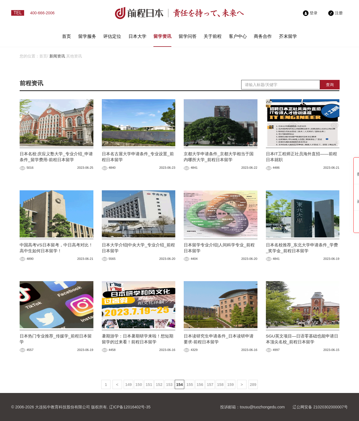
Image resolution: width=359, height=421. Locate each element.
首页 (66, 36)
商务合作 (263, 36)
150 (138, 384)
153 (169, 384)
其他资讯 (74, 56)
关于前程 (213, 36)
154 (179, 384)
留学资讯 (162, 36)
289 (253, 384)
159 (230, 384)
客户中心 (238, 36)
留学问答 (188, 36)
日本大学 (137, 36)
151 (149, 384)
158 (220, 384)
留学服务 (87, 36)
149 (128, 384)
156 (200, 384)
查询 (330, 84)
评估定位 (112, 36)
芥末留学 (288, 36)
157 (210, 384)
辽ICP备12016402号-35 (130, 407)
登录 (310, 13)
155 (190, 384)
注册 (335, 13)
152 (159, 384)
